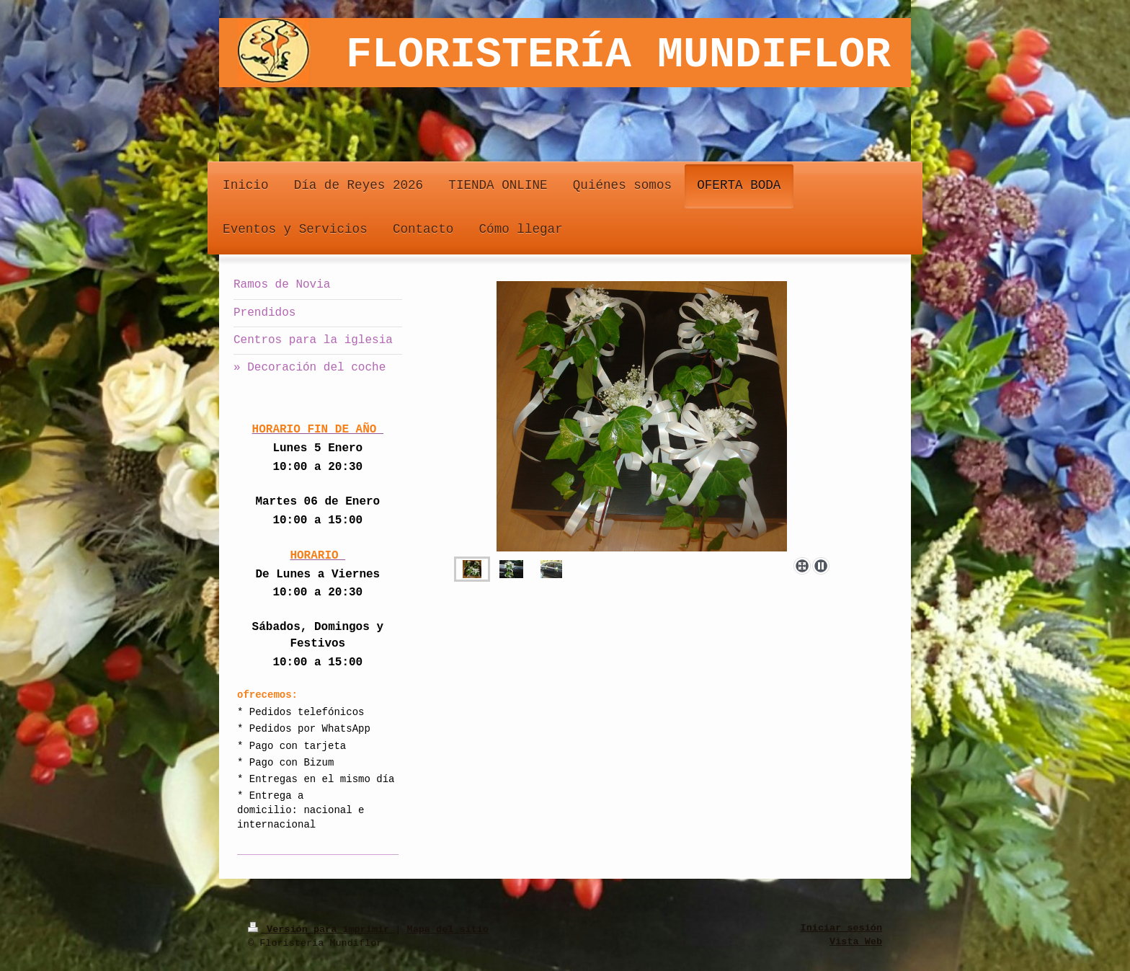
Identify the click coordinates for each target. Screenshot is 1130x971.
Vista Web (855, 942)
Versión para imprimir (321, 928)
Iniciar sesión (841, 928)
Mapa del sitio (448, 928)
